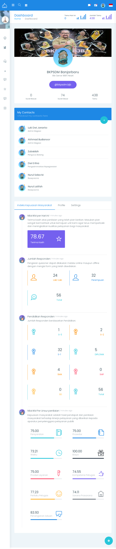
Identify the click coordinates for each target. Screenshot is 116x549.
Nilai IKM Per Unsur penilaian (43, 410)
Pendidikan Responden (41, 316)
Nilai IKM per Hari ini (38, 215)
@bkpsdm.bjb (63, 84)
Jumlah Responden (38, 259)
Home (17, 18)
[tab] (34, 205)
